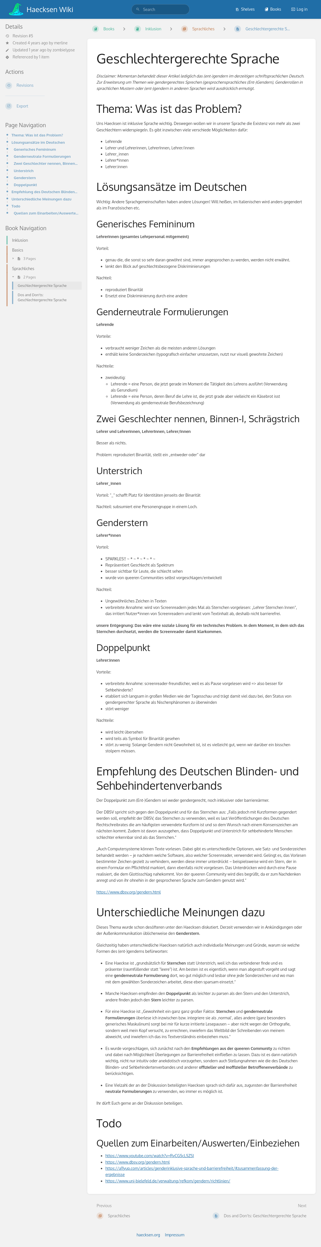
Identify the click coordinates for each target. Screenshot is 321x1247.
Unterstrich (24, 170)
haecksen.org (148, 1234)
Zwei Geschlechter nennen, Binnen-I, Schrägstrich (46, 163)
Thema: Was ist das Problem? (37, 135)
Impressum (174, 1234)
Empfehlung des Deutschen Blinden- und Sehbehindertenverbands (45, 191)
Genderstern (25, 177)
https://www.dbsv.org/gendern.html (128, 892)
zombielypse (64, 49)
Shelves (245, 9)
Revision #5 (19, 36)
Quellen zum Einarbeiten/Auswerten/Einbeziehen (46, 213)
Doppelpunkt (25, 184)
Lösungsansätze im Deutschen (38, 142)
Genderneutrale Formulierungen (42, 156)
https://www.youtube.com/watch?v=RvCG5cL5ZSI (149, 1155)
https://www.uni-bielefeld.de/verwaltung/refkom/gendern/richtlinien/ (167, 1181)
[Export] (42, 106)
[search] (160, 9)
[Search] (138, 9)
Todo (16, 206)
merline (61, 42)
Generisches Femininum (35, 149)
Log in (299, 9)
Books (273, 9)
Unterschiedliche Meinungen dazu (41, 199)
